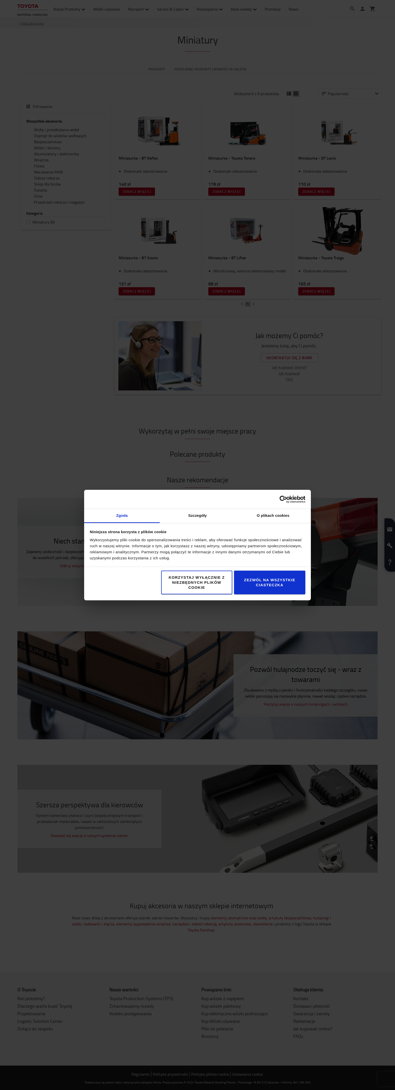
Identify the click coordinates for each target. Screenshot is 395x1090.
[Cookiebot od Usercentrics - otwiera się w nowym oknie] (283, 499)
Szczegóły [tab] (197, 515)
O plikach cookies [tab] (273, 515)
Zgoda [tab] (122, 515)
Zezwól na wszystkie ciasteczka (269, 582)
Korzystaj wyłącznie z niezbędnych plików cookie (197, 582)
